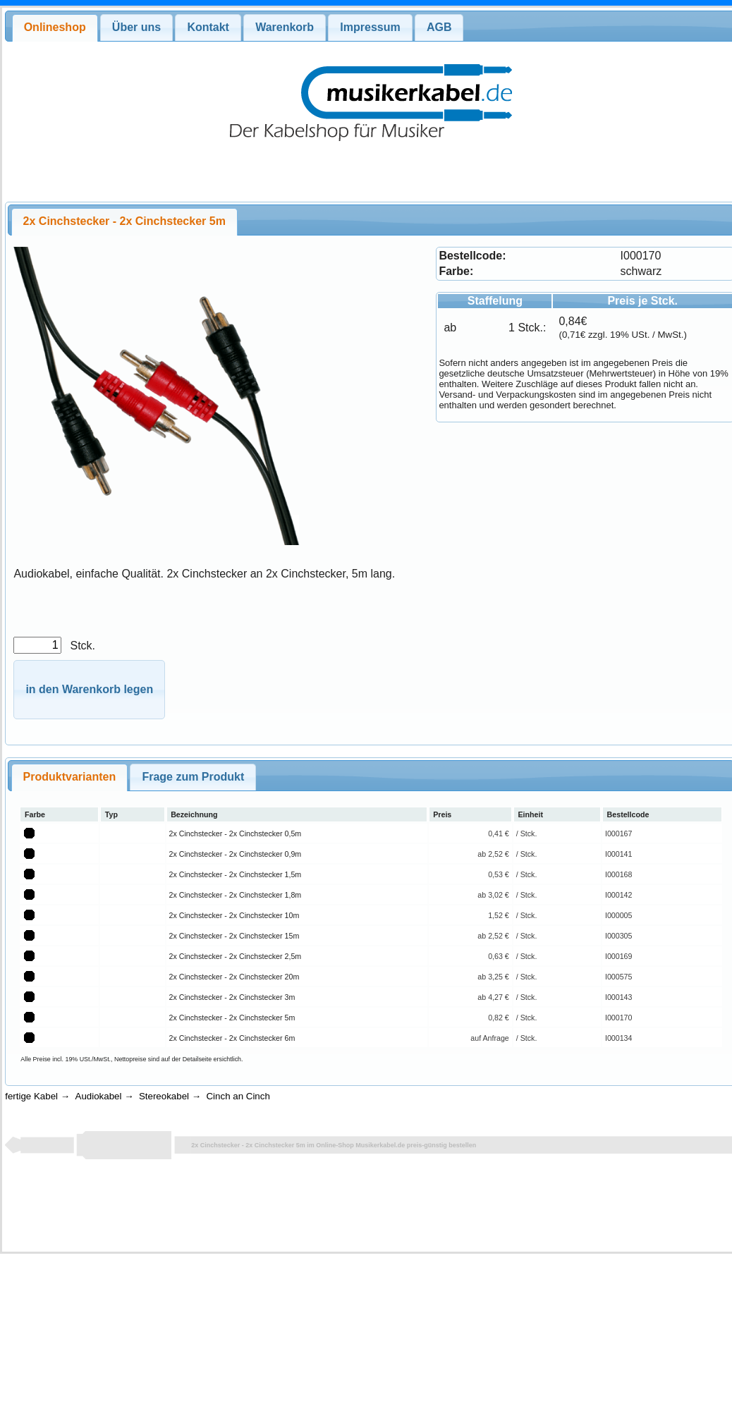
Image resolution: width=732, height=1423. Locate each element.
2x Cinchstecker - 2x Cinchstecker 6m (232, 1038)
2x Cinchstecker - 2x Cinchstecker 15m (234, 936)
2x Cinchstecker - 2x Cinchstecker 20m (234, 976)
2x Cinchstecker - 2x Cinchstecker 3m (232, 997)
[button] (89, 690)
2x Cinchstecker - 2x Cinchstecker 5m (232, 1017)
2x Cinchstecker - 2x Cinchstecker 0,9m (235, 854)
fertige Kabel (31, 1096)
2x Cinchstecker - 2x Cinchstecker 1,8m (235, 895)
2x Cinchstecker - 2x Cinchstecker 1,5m (235, 874)
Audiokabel (98, 1096)
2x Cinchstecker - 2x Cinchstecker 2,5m (235, 956)
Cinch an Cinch (237, 1096)
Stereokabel (164, 1096)
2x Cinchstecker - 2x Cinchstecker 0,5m (235, 833)
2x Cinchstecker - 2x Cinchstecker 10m (234, 915)
